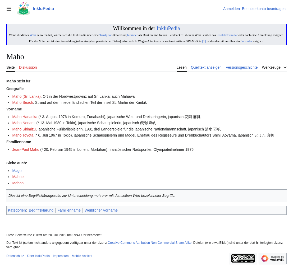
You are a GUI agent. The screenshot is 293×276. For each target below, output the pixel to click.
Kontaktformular (227, 35)
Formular (246, 41)
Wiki (33, 35)
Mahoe (18, 177)
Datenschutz (15, 256)
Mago (16, 171)
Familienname (69, 210)
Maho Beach (22, 102)
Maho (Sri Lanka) (26, 96)
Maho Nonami (23, 123)
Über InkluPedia (38, 256)
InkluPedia (168, 28)
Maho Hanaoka (24, 117)
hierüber (132, 35)
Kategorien (17, 210)
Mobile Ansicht (82, 256)
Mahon (18, 183)
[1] (204, 41)
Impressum (60, 256)
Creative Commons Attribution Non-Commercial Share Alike (149, 243)
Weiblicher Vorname (101, 210)
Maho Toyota (22, 135)
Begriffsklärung (41, 210)
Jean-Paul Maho (25, 149)
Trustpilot (105, 35)
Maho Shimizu (24, 129)
